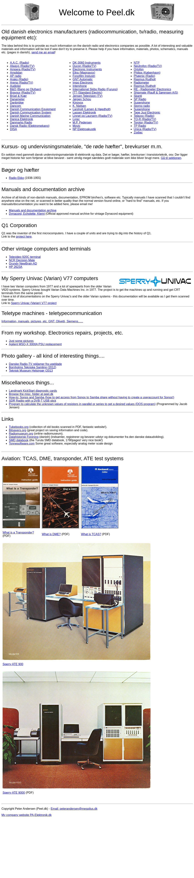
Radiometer (141, 82)
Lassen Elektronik (84, 112)
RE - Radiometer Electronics (152, 89)
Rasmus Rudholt (145, 79)
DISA (13, 129)
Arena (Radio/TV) (21, 82)
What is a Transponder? (18, 532)
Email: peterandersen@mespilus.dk (74, 808)
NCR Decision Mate (22, 260)
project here (24, 236)
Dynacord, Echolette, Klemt (27, 213)
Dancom (15, 105)
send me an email (43, 52)
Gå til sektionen (171, 158)
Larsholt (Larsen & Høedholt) (91, 109)
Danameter (17, 99)
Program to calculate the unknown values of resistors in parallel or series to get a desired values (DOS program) (82, 404)
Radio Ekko (16, 177)
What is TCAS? (91, 534)
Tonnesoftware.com (22, 443)
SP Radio (140, 99)
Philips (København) (147, 72)
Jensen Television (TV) (87, 95)
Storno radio (142, 105)
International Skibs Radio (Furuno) (95, 89)
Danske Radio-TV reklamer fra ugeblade (35, 364)
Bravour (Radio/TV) (23, 92)
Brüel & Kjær (18, 95)
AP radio (15, 76)
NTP (137, 62)
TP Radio (140, 125)
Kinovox (77, 102)
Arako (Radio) (19, 79)
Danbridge (17, 102)
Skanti (138, 95)
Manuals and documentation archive (32, 210)
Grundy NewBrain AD (23, 263)
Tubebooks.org (18, 426)
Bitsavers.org (17, 430)
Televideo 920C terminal (25, 256)
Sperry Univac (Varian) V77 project (34, 303)
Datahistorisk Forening (23, 436)
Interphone (79, 86)
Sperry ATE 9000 (14, 792)
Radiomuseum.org (21, 433)
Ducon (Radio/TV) (84, 66)
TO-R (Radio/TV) (145, 119)
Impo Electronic (82, 82)
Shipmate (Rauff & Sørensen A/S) (156, 92)
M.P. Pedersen (82, 122)
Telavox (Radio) (144, 115)
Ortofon (139, 69)
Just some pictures (21, 340)
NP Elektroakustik (84, 129)
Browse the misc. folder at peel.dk (31, 394)
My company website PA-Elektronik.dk (26, 815)
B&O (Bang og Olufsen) (25, 89)
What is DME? (51, 534)
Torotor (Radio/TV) (146, 122)
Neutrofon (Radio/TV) (148, 66)
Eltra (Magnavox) (83, 72)
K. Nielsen (79, 105)
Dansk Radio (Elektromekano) (29, 125)
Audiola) (15, 86)
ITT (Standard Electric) (87, 92)
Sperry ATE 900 (13, 664)
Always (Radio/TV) (22, 66)
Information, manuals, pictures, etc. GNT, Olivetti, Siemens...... (42, 321)
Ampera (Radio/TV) (23, 69)
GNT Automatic (82, 79)
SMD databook (18, 440)
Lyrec (76, 119)
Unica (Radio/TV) (145, 129)
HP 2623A (15, 266)
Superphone (142, 102)
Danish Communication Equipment (32, 109)
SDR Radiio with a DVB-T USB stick (32, 400)
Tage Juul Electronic (147, 112)
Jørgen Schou (81, 99)
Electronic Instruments (87, 69)
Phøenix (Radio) (144, 76)
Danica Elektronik (21, 119)
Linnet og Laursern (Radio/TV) (92, 115)
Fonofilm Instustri (83, 76)
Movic (76, 125)
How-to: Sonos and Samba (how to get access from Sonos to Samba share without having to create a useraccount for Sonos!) (91, 397)
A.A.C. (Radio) (19, 62)
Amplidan (16, 72)
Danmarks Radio (21, 122)
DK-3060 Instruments (86, 62)
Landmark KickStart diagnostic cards (33, 390)
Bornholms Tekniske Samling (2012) (32, 367)
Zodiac (138, 132)
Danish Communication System (30, 112)
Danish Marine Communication (30, 115)
